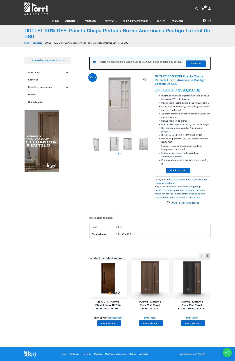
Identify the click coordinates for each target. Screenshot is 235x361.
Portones (94, 21)
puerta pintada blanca (186, 193)
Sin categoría (35, 102)
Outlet (157, 21)
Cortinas (49, 79)
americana (171, 186)
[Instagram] (209, 20)
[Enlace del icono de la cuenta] (209, 8)
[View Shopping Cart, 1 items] (203, 9)
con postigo (195, 186)
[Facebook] (204, 20)
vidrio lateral (194, 197)
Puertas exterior (178, 197)
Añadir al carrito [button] (109, 324)
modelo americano (164, 190)
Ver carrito (195, 63)
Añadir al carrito (178, 170)
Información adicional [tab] (101, 218)
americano (183, 186)
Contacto (170, 21)
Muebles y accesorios (135, 21)
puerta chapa (187, 190)
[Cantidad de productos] (159, 171)
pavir (176, 190)
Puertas (111, 21)
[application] (81, 21)
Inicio (62, 21)
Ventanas (76, 21)
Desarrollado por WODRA (192, 354)
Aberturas (49, 72)
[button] (196, 9)
